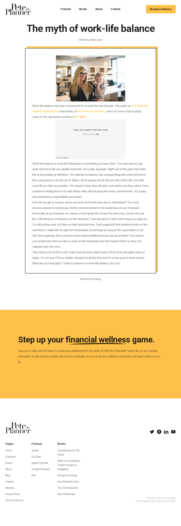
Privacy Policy (12, 498)
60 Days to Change (67, 479)
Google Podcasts (40, 473)
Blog (7, 479)
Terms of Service (14, 504)
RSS (33, 479)
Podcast (66, 9)
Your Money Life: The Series (68, 456)
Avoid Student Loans (68, 485)
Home (8, 454)
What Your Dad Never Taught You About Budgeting (69, 468)
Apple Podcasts (39, 466)
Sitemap (9, 491)
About (98, 9)
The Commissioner (68, 491)
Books (83, 9)
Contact (115, 9)
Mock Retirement (66, 498)
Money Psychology (90, 282)
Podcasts (10, 460)
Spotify (35, 454)
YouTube (36, 460)
